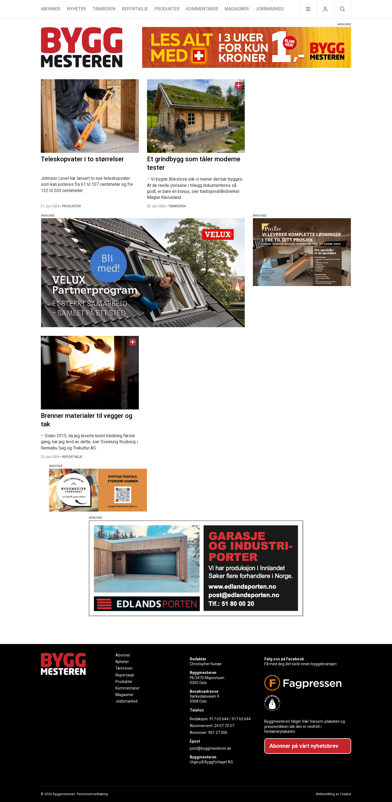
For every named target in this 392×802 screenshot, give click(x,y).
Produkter (167, 8)
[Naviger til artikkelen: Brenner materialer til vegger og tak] (90, 372)
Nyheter (76, 8)
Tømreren (104, 8)
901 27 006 (217, 732)
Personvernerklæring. (93, 794)
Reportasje (135, 8)
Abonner (50, 8)
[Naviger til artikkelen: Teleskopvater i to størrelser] (90, 116)
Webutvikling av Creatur (333, 794)
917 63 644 (218, 719)
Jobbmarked (269, 8)
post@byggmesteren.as (210, 748)
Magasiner (237, 8)
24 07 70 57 (224, 726)
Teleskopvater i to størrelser (82, 159)
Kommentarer (202, 8)
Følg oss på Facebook (284, 659)
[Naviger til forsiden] (81, 48)
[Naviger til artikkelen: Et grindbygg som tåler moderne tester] (196, 116)
